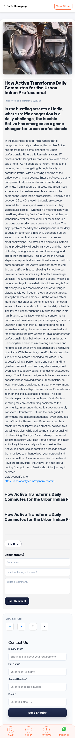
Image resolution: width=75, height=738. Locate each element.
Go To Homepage (15, 6)
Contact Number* (17, 679)
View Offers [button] (63, 6)
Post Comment (17, 601)
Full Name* (14, 664)
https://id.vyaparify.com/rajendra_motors (30, 481)
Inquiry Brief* (15, 649)
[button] (11, 733)
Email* (12, 694)
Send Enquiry (37, 712)
